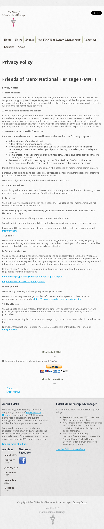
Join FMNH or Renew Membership (59, 40)
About (21, 47)
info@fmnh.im (9, 230)
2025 (10, 474)
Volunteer (90, 40)
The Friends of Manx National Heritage (13, 19)
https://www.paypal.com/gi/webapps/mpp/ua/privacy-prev (32, 276)
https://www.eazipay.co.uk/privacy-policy (23, 281)
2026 (10, 454)
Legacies (9, 47)
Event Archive (13, 391)
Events (29, 40)
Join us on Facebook (23, 460)
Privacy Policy (80, 502)
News (18, 40)
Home (7, 40)
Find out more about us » (15, 443)
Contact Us (12, 388)
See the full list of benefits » (70, 449)
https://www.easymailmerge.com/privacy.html (57, 299)
